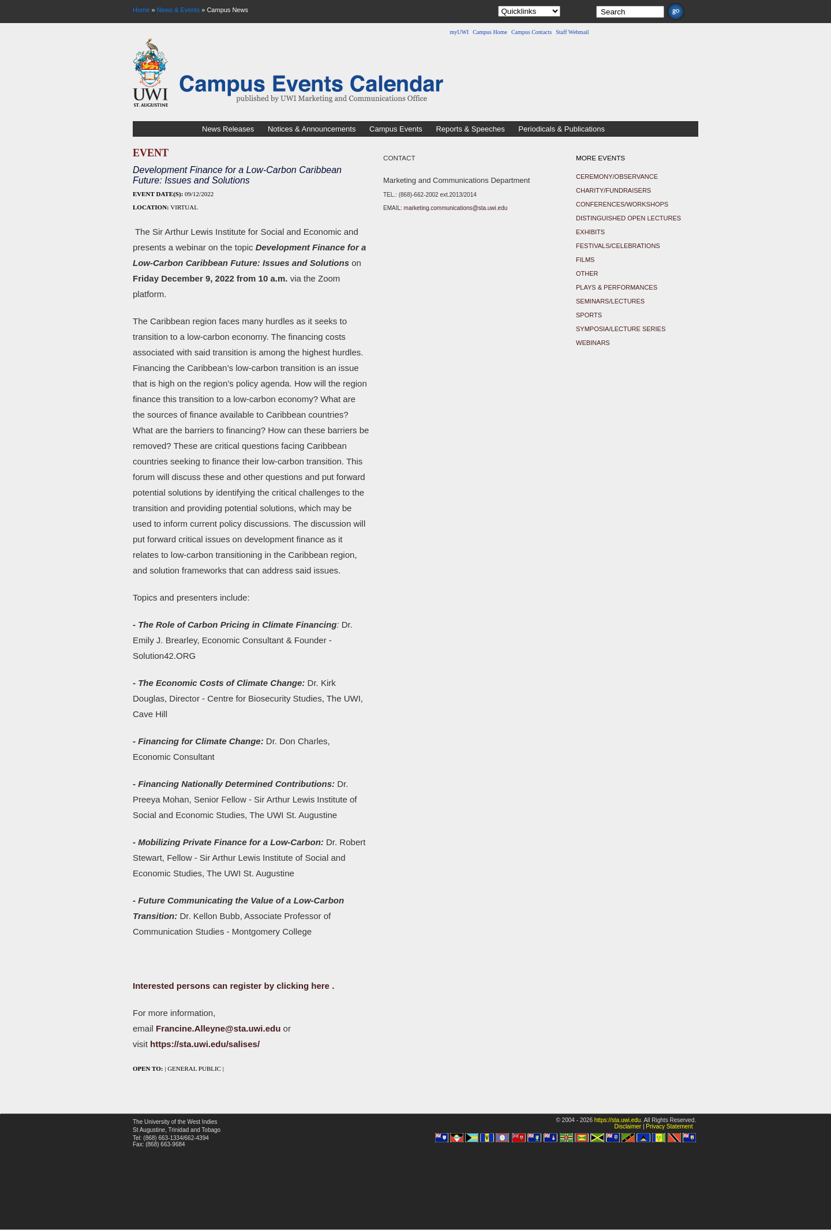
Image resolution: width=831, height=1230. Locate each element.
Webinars (593, 342)
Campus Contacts (531, 32)
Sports (589, 315)
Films (585, 259)
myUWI (459, 32)
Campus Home (490, 32)
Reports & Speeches (470, 129)
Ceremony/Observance (617, 176)
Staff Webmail (572, 32)
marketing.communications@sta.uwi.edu (456, 208)
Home (141, 9)
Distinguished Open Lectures (628, 218)
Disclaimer (627, 1126)
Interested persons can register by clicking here (232, 986)
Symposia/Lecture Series (620, 328)
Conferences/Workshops (622, 204)
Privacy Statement (669, 1126)
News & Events (178, 9)
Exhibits (590, 231)
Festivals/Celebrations (618, 245)
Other (587, 273)
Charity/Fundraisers (613, 190)
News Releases (228, 129)
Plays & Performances (616, 287)
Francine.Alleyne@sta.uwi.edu (218, 1028)
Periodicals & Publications (561, 129)
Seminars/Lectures (610, 301)
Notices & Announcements (311, 129)
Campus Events (395, 129)
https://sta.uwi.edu (617, 1120)
